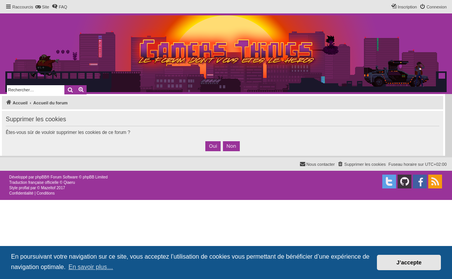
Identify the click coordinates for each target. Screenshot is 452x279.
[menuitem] (42, 7)
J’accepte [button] (409, 262)
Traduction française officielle (34, 182)
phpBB (41, 177)
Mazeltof (48, 188)
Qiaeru (69, 182)
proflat (24, 188)
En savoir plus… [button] (91, 267)
